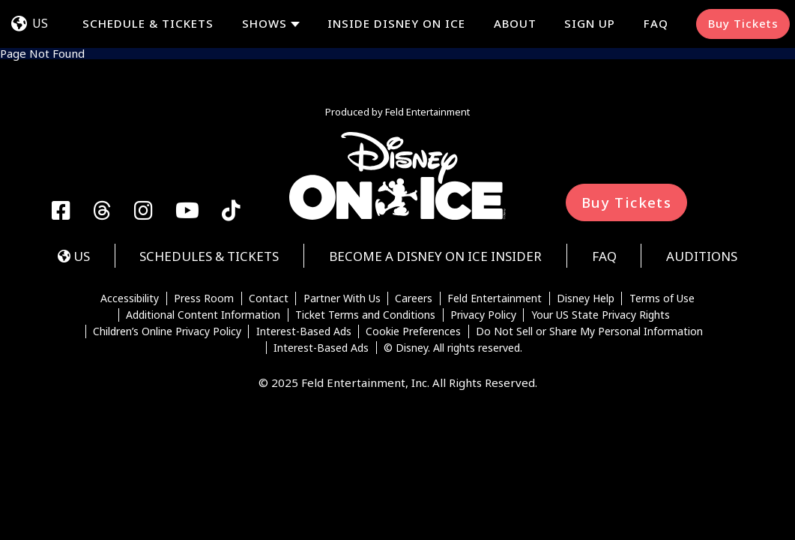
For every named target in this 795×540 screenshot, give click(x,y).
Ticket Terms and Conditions (365, 315)
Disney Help (585, 298)
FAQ (656, 23)
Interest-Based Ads (303, 331)
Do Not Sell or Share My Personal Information (589, 331)
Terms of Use (662, 298)
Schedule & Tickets (148, 23)
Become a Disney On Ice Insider (435, 256)
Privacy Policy (483, 315)
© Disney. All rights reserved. (453, 348)
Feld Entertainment (494, 298)
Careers (413, 298)
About (515, 23)
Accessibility (129, 298)
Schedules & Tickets (209, 256)
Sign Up (589, 23)
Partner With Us (342, 298)
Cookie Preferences (413, 331)
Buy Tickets (743, 23)
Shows (264, 23)
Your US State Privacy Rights (600, 315)
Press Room (204, 298)
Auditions (701, 256)
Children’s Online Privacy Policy (167, 331)
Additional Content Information (203, 315)
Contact (268, 298)
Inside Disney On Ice (396, 23)
